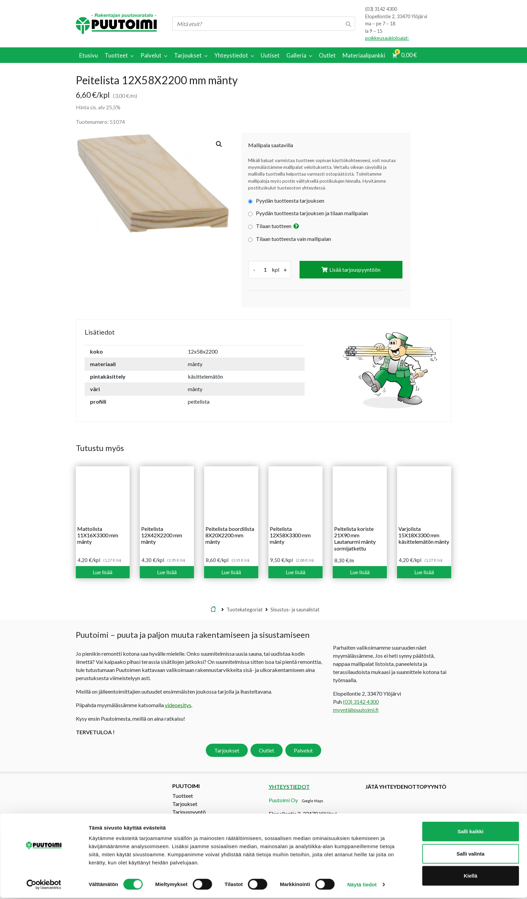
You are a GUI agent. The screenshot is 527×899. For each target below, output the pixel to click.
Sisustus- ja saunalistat (295, 609)
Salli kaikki (471, 832)
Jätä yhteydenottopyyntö (405, 786)
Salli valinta (471, 855)
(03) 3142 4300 (381, 9)
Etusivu (213, 609)
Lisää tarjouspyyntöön (354, 269)
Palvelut (303, 750)
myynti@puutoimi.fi (356, 709)
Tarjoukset (226, 750)
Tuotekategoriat (244, 609)
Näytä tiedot (362, 886)
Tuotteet (182, 795)
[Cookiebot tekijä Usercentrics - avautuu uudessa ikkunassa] (43, 886)
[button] (219, 144)
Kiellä (470, 877)
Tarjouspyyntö (189, 812)
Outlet (266, 750)
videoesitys (178, 705)
